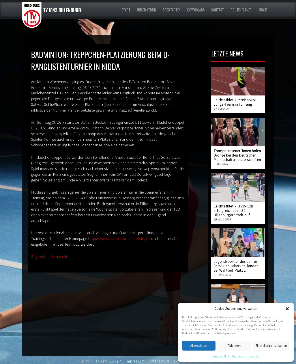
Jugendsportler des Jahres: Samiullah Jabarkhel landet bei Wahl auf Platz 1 (236, 266)
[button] (287, 308)
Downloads (196, 10)
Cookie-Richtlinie (221, 356)
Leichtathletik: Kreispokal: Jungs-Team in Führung (235, 102)
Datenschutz (239, 356)
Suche (262, 10)
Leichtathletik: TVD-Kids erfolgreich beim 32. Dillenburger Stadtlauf (234, 210)
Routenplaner (241, 10)
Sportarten (172, 10)
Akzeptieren (198, 345)
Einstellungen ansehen (271, 345)
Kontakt (217, 10)
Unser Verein (146, 10)
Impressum (254, 356)
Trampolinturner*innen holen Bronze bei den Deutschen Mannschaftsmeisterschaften (237, 155)
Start (126, 10)
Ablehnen (234, 345)
